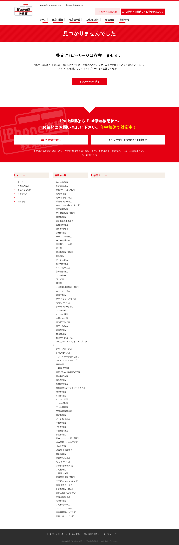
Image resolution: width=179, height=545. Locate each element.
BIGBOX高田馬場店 (64, 221)
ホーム (43, 19)
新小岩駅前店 (62, 271)
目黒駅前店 (61, 217)
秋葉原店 (60, 256)
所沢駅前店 (61, 392)
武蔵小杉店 (61, 295)
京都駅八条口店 (63, 458)
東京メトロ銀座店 (64, 236)
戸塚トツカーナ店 (64, 349)
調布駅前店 (61, 330)
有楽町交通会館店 (64, 240)
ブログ (20, 197)
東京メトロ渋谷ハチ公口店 (68, 205)
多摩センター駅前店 (65, 306)
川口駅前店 (61, 395)
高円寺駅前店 (62, 209)
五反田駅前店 (62, 225)
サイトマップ (110, 534)
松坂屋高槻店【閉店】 (66, 477)
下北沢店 (60, 279)
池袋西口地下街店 (64, 197)
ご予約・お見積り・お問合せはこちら (143, 12)
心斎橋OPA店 (62, 473)
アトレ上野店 (62, 260)
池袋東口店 (61, 194)
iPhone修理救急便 (108, 12)
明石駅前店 (61, 500)
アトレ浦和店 (62, 403)
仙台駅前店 (61, 434)
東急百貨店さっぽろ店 (66, 512)
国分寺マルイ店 (63, 322)
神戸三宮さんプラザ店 (66, 493)
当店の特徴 (57, 19)
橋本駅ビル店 (62, 376)
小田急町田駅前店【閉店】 (68, 287)
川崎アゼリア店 (63, 353)
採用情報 (124, 19)
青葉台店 (60, 364)
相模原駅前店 (62, 384)
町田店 (59, 283)
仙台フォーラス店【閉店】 (68, 438)
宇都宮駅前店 (62, 430)
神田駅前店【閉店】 (65, 252)
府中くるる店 (62, 326)
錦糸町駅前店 (62, 264)
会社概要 (109, 19)
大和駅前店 (61, 380)
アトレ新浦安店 (63, 419)
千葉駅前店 (61, 423)
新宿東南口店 (62, 186)
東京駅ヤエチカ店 (64, 244)
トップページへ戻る (89, 81)
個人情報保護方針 (92, 534)
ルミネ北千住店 (63, 267)
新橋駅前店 (61, 232)
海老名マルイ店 (63, 302)
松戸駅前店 (61, 415)
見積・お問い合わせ (58, 534)
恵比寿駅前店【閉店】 (66, 213)
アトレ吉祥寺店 (63, 310)
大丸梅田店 (61, 469)
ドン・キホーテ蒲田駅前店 (68, 357)
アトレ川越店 (62, 407)
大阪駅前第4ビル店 (64, 465)
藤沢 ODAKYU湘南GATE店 (68, 372)
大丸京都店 (61, 454)
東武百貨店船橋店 (64, 411)
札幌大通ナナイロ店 (65, 516)
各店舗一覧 (74, 19)
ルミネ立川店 (62, 314)
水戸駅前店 (61, 427)
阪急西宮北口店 (63, 497)
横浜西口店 (61, 334)
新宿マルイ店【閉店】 (66, 190)
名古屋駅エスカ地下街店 (67, 442)
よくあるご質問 (24, 190)
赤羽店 (59, 248)
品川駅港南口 (62, 229)
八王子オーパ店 (63, 291)
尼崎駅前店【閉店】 (65, 489)
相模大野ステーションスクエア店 (70, 388)
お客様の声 (22, 194)
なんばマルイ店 (63, 462)
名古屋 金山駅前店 (64, 450)
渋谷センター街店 (64, 201)
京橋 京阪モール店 (64, 485)
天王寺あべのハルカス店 (67, 481)
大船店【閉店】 (63, 368)
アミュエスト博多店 (65, 508)
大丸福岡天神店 (63, 504)
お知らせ (21, 201)
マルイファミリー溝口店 (67, 360)
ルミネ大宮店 (62, 399)
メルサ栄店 (61, 446)
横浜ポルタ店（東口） (66, 338)
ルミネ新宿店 (62, 182)
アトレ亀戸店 (62, 275)
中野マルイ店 (62, 318)
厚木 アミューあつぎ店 (66, 299)
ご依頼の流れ (92, 19)
